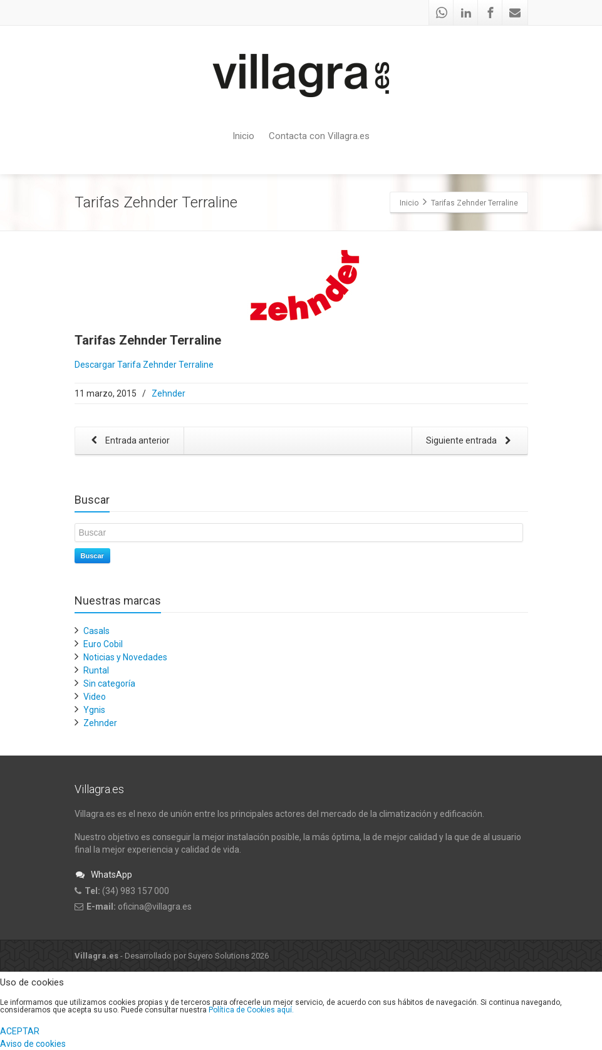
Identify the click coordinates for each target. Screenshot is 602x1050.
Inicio (243, 136)
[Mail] (514, 12)
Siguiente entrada (471, 441)
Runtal (96, 670)
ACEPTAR (19, 1031)
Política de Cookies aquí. (251, 1010)
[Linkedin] (466, 12)
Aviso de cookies (33, 1044)
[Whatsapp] (441, 12)
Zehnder (168, 393)
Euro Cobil (103, 644)
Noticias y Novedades (125, 657)
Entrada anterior (128, 441)
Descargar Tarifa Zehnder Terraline (144, 365)
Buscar (92, 555)
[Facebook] (490, 12)
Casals (96, 631)
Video (94, 697)
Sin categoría (109, 683)
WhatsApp (103, 875)
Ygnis (94, 710)
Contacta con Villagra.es (319, 136)
